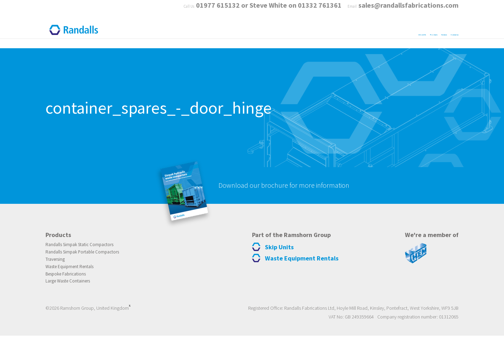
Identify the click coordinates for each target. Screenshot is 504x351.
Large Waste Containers (74, 296)
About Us (305, 30)
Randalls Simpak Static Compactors (89, 254)
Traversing (58, 271)
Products (350, 30)
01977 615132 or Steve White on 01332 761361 (258, 10)
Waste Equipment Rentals (77, 279)
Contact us (441, 30)
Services (394, 30)
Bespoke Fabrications (71, 288)
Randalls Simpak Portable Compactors (92, 262)
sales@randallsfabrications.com (408, 10)
